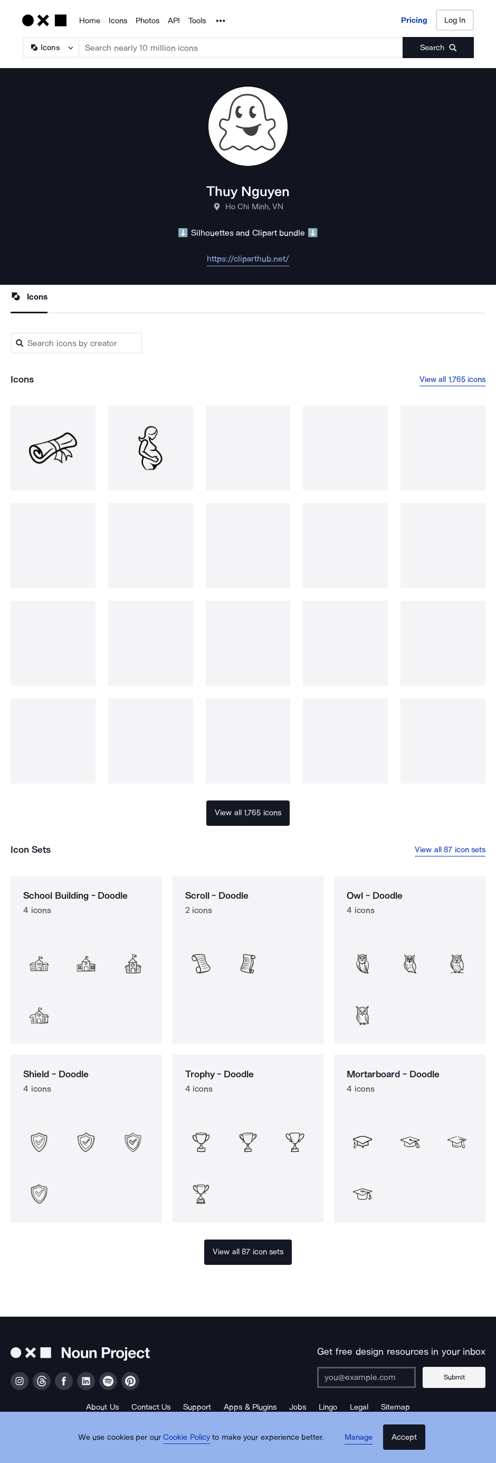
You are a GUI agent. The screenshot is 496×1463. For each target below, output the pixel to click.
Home (89, 20)
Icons (118, 20)
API (174, 20)
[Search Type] (50, 47)
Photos (147, 20)
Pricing (414, 20)
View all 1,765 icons (452, 379)
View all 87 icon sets (450, 849)
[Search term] (241, 47)
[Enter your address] (372, 1377)
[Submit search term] (438, 47)
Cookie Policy (191, 1444)
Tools (197, 20)
